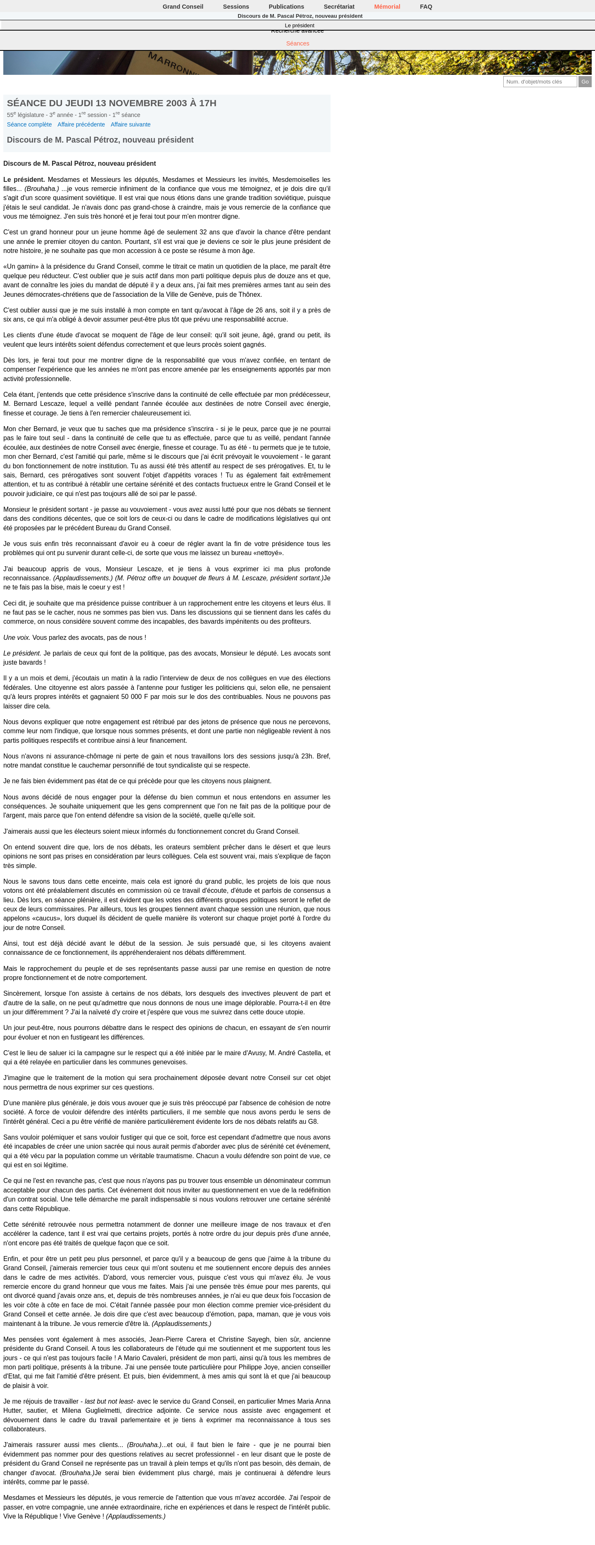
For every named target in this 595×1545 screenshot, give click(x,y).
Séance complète (29, 124)
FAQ (426, 6)
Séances (297, 43)
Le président (299, 25)
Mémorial (387, 6)
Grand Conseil (183, 6)
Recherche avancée (297, 30)
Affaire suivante (131, 124)
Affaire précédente (81, 124)
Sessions (236, 6)
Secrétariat (339, 6)
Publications (287, 6)
